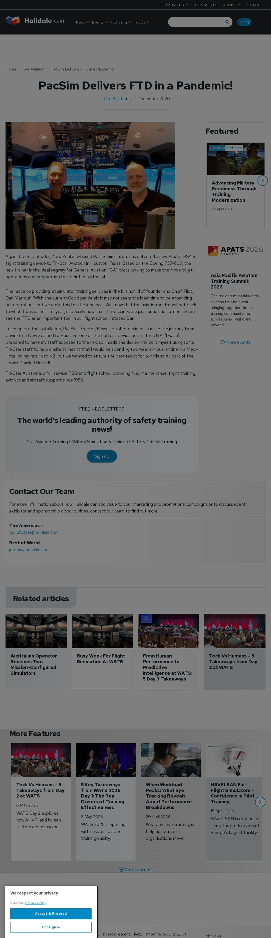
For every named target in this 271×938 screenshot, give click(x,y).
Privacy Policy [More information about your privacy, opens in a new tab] (35, 924)
